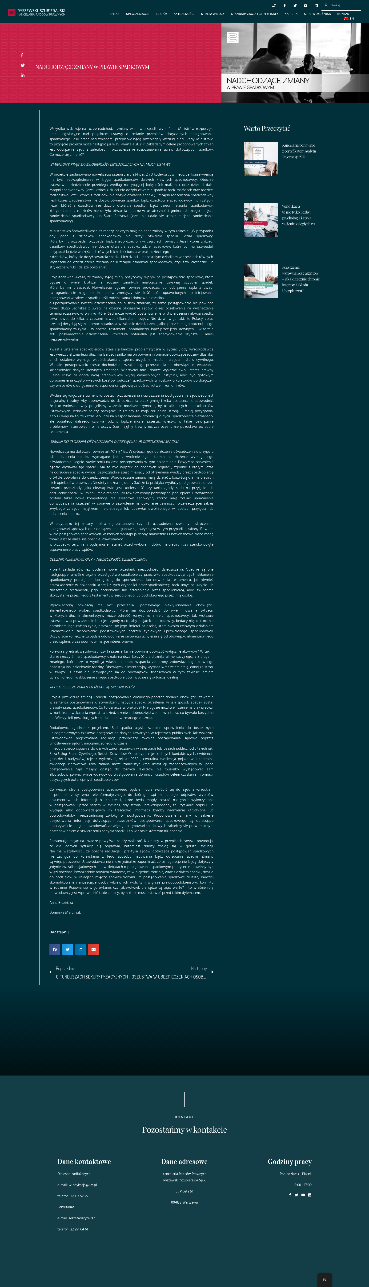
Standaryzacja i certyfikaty (254, 14)
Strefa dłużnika (317, 14)
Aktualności (184, 14)
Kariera (291, 14)
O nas (115, 14)
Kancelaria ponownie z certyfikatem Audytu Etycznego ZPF (299, 151)
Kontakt (344, 14)
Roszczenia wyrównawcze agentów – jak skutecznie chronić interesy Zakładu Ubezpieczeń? (301, 279)
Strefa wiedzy (213, 14)
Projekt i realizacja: (67, 1270)
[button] (54, 949)
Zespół (161, 14)
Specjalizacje (137, 14)
